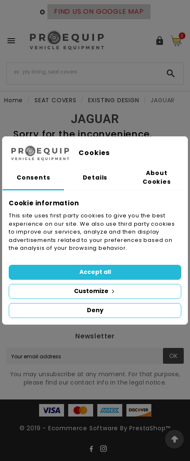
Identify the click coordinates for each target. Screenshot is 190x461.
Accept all (95, 272)
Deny (95, 310)
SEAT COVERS (55, 100)
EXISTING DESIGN (113, 100)
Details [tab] (95, 177)
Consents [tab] (33, 177)
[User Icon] (160, 41)
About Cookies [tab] (157, 177)
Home (13, 100)
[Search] (83, 72)
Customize (95, 291)
